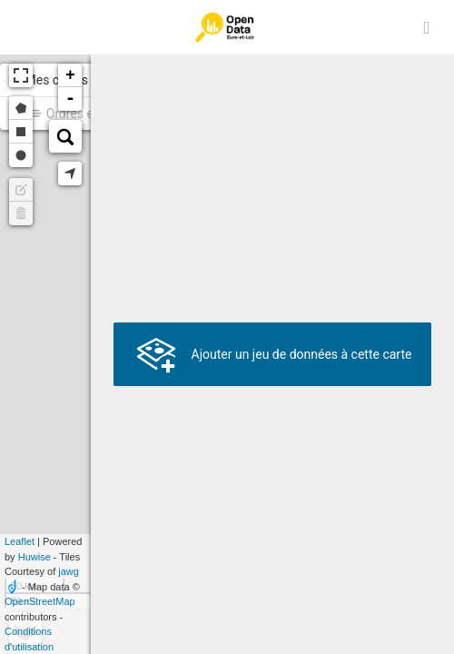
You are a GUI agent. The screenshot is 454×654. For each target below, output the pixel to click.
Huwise (34, 556)
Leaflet (20, 541)
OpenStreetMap (40, 601)
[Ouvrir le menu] (427, 27)
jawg (68, 571)
